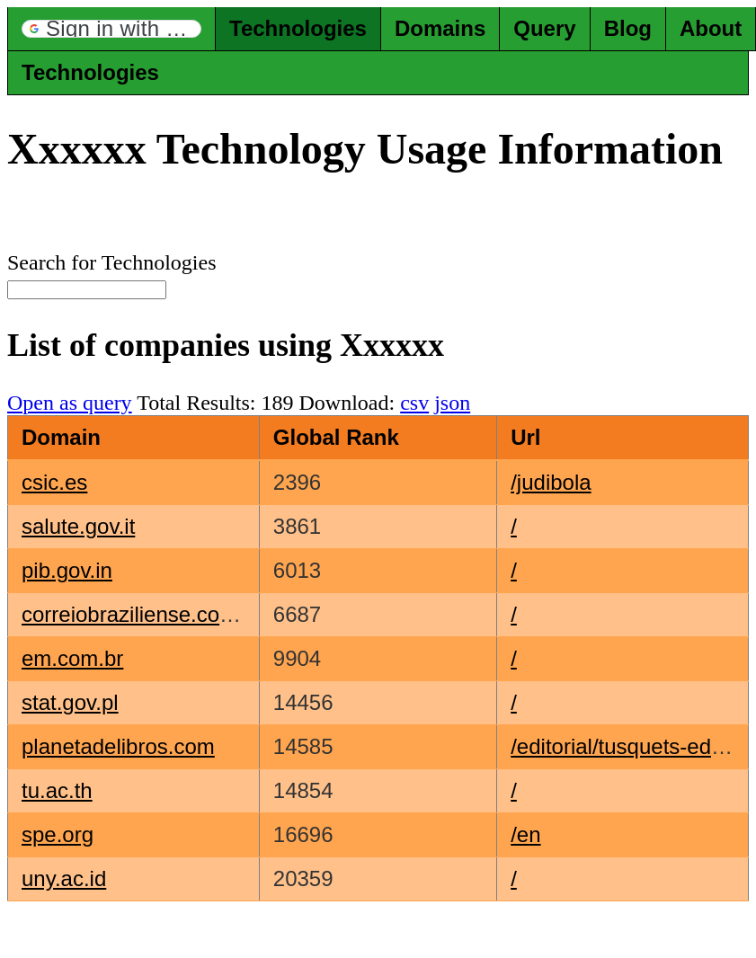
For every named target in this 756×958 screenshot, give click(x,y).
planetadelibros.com (118, 746)
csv (414, 402)
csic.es (54, 482)
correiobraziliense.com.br (142, 614)
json (452, 402)
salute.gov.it (78, 526)
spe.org (57, 834)
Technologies (298, 28)
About (711, 28)
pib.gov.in (67, 570)
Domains (440, 28)
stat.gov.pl (70, 702)
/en (525, 834)
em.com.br (72, 658)
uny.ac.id (64, 878)
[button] (111, 29)
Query (544, 28)
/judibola (551, 482)
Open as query (69, 402)
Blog (628, 28)
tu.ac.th (57, 790)
